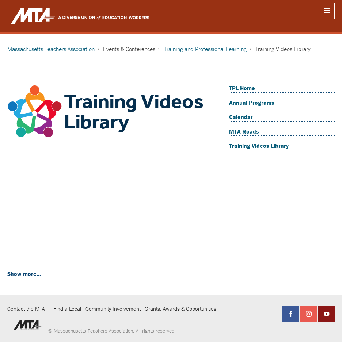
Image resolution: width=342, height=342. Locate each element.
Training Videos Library (259, 145)
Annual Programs (251, 102)
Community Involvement (113, 308)
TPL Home (242, 88)
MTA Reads (244, 131)
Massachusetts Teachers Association (51, 49)
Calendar (241, 116)
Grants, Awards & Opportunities (180, 308)
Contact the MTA (26, 308)
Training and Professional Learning (205, 49)
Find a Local (67, 308)
